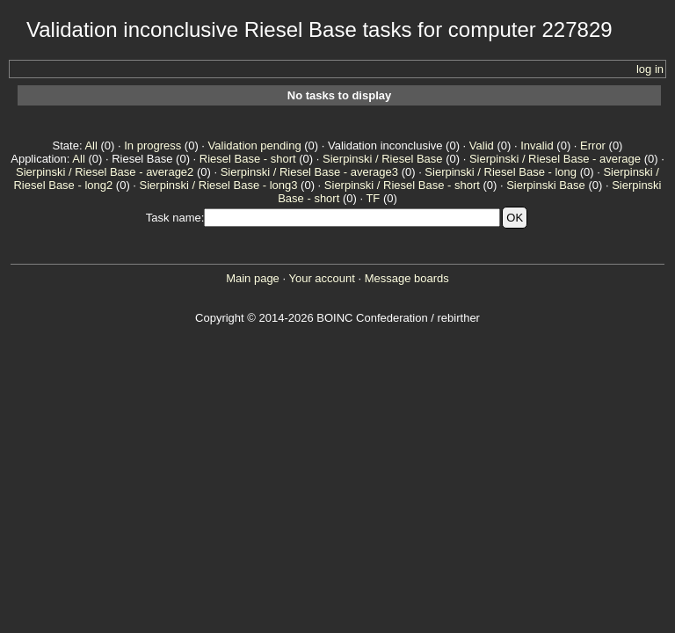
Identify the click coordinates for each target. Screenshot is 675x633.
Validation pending (254, 145)
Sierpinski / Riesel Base (383, 158)
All (90, 145)
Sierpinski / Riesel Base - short (402, 185)
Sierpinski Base (545, 185)
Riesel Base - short (248, 158)
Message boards (407, 278)
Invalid (537, 145)
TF (373, 198)
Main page (252, 278)
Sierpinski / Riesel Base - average (555, 158)
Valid (481, 145)
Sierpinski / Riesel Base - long (501, 171)
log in (650, 69)
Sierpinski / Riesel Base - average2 (104, 171)
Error (593, 145)
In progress (152, 145)
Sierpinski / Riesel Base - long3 (219, 185)
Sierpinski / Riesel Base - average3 (309, 171)
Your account (321, 278)
